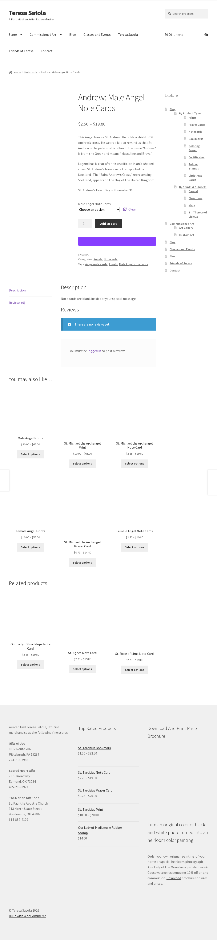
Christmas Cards (195, 178)
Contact (47, 51)
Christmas (195, 198)
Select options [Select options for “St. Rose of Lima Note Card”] (134, 670)
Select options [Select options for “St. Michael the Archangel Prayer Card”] (82, 562)
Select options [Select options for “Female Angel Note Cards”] (134, 547)
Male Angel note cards (133, 264)
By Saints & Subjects (192, 187)
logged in (94, 351)
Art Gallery (186, 228)
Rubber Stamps (194, 166)
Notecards (31, 72)
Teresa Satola (27, 13)
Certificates (196, 157)
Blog (72, 34)
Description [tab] (17, 290)
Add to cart (108, 223)
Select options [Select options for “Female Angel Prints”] (30, 547)
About (174, 256)
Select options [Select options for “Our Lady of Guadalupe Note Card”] (30, 664)
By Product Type (190, 113)
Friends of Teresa (21, 51)
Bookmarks (196, 139)
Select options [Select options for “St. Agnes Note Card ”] (82, 669)
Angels (97, 259)
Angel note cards (96, 264)
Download (173, 878)
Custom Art (186, 235)
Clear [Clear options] (132, 209)
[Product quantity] (85, 224)
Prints (193, 117)
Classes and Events (97, 34)
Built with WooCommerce (27, 916)
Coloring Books (194, 148)
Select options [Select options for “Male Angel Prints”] (30, 454)
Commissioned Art (43, 34)
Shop (173, 109)
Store (13, 34)
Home (17, 72)
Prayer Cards (197, 125)
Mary (192, 205)
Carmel (193, 191)
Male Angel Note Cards (94, 204)
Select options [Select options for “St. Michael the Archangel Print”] (82, 463)
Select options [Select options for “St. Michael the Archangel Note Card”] (134, 463)
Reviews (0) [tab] (17, 303)
